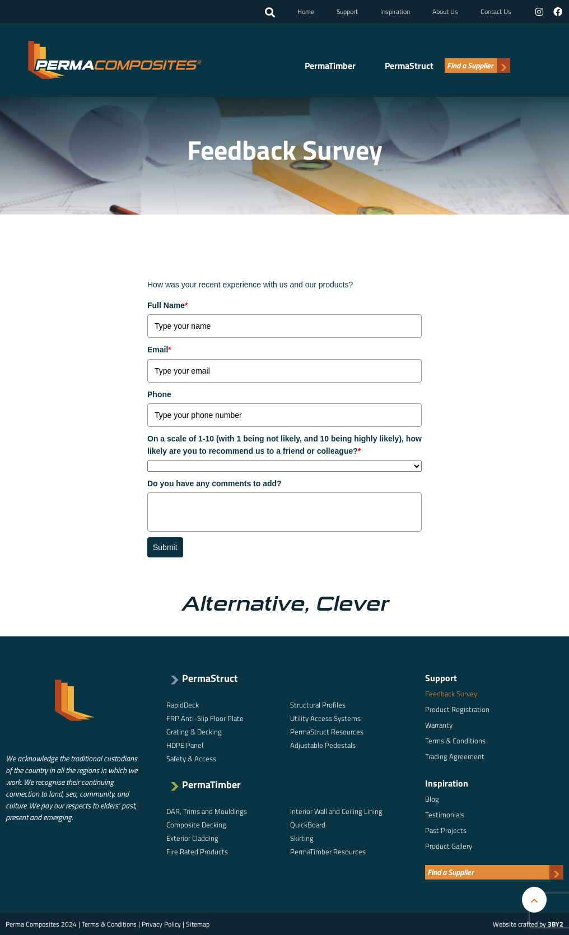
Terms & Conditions (455, 740)
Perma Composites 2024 (41, 924)
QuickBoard (307, 824)
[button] (270, 13)
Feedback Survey (451, 693)
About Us (445, 11)
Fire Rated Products (197, 851)
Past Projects (446, 830)
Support (347, 11)
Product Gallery (448, 846)
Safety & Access (191, 758)
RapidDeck (182, 704)
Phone (159, 394)
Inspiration (395, 11)
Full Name (167, 305)
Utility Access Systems (325, 718)
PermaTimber (330, 66)
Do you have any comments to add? (214, 483)
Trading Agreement (454, 756)
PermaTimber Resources (328, 851)
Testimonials (444, 814)
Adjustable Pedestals (323, 745)
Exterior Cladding (192, 838)
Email (159, 349)
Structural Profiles (318, 704)
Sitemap (197, 924)
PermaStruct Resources (326, 731)
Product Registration (457, 709)
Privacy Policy (161, 924)
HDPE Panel (184, 745)
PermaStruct (409, 66)
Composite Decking (196, 824)
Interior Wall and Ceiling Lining (336, 811)
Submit (165, 547)
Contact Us (496, 11)
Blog (432, 798)
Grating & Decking (194, 731)
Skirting (302, 838)
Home (305, 11)
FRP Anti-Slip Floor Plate (205, 718)
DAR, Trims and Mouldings (206, 811)
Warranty (439, 725)
